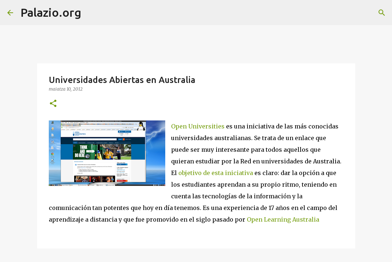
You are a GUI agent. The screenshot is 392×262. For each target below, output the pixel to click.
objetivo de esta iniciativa (215, 172)
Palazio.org (50, 12)
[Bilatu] (91, 12)
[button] (53, 104)
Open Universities (198, 126)
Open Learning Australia (283, 219)
